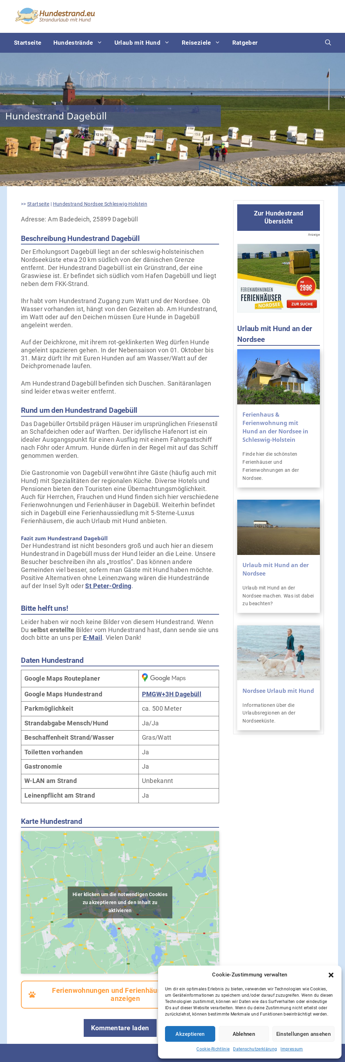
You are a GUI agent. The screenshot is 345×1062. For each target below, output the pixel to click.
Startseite (28, 42)
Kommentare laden (120, 1028)
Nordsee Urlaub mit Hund (278, 691)
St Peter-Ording (108, 586)
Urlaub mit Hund (145, 43)
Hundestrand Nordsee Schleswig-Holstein (100, 204)
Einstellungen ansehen (303, 1034)
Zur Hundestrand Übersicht (278, 217)
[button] (331, 975)
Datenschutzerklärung (255, 1049)
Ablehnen (244, 1034)
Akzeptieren (189, 1034)
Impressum (291, 1049)
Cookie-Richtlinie (213, 1049)
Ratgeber (245, 42)
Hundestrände (80, 43)
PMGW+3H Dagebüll (172, 694)
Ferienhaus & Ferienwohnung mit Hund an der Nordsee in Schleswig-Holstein (275, 427)
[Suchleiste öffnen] (328, 43)
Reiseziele (204, 43)
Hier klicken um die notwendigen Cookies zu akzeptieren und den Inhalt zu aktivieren (120, 902)
